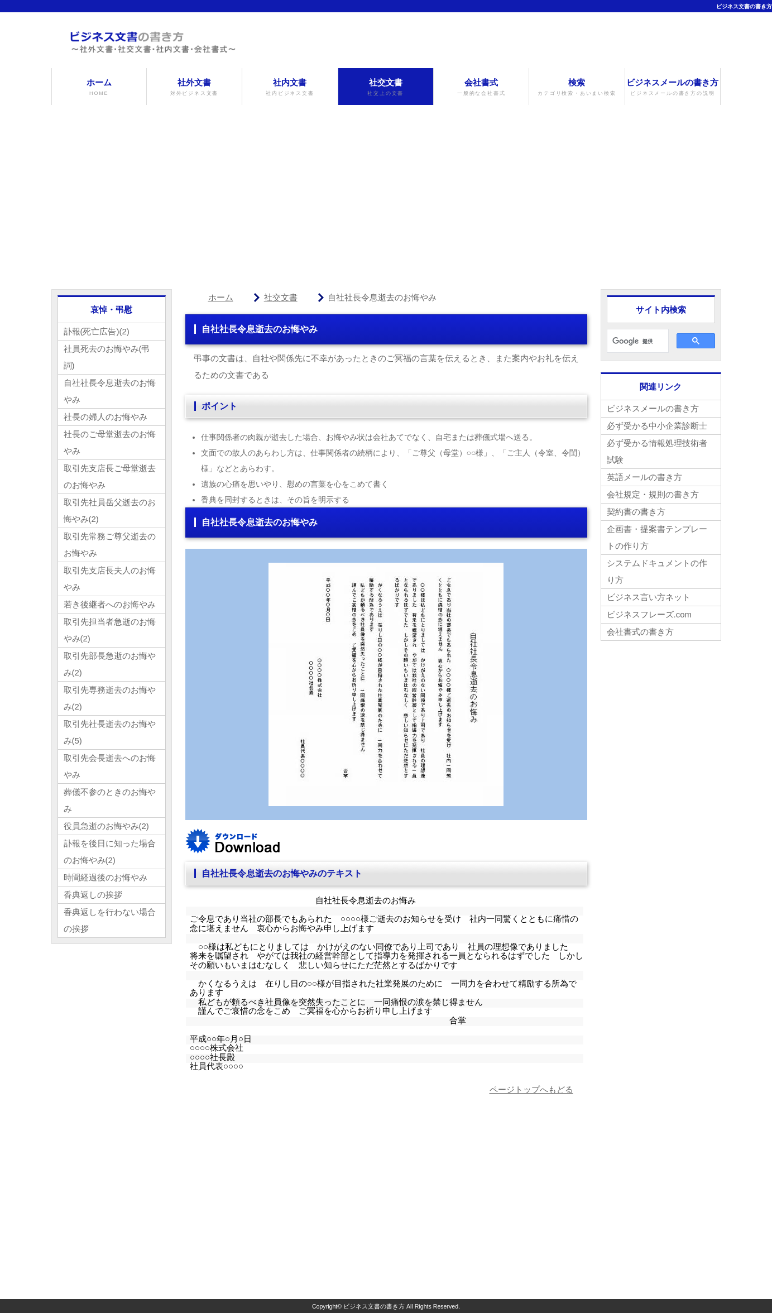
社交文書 (385, 87)
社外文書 (194, 87)
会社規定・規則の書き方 (653, 494)
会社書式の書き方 (640, 631)
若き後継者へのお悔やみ (110, 604)
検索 (576, 87)
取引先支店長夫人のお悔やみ (110, 579)
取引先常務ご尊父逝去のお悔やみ (110, 544)
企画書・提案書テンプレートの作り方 (657, 537)
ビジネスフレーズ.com (649, 614)
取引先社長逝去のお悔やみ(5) (110, 732)
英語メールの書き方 (644, 477)
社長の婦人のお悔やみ (105, 416)
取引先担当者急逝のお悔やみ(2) (110, 630)
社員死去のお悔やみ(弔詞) (107, 357)
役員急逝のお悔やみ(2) (106, 826)
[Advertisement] (386, 189)
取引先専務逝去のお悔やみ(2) (110, 698)
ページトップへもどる (531, 1089)
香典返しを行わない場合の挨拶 (110, 920)
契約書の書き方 (636, 511)
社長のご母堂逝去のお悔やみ (110, 442)
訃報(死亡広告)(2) (97, 331)
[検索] (636, 341)
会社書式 (481, 87)
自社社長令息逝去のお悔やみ (110, 391)
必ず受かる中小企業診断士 (657, 425)
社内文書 (289, 87)
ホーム (99, 87)
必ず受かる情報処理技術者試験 (657, 451)
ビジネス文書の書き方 (744, 6)
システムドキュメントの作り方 (657, 571)
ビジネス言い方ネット (649, 597)
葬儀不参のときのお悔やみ (110, 800)
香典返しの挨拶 (93, 894)
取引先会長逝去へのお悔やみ (110, 766)
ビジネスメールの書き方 (672, 87)
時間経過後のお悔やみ (105, 877)
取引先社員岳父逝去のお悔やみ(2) (110, 510)
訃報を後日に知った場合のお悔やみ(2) (110, 851)
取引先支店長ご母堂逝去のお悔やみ (110, 476)
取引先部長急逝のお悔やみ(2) (110, 664)
